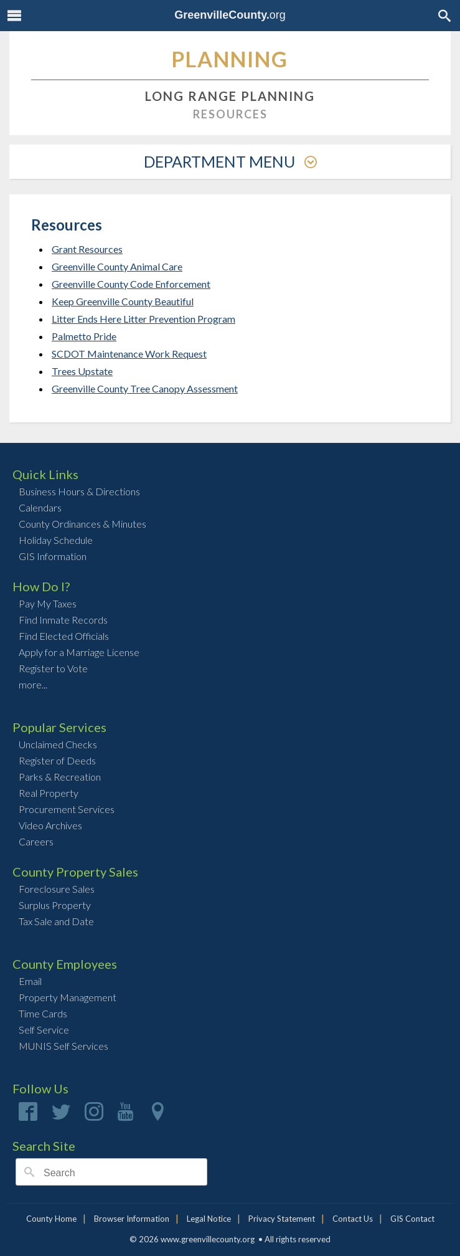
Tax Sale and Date (56, 921)
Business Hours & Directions (79, 491)
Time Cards (43, 1013)
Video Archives (50, 825)
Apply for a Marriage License (79, 652)
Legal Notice (209, 1219)
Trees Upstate (82, 371)
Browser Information (131, 1219)
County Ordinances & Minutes (82, 524)
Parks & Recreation (60, 777)
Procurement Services (67, 809)
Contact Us (352, 1219)
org (230, 15)
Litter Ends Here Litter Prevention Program (143, 319)
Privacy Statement (281, 1219)
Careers (36, 841)
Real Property (48, 793)
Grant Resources (87, 249)
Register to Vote (53, 668)
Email (30, 981)
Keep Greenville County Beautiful (123, 301)
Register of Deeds (57, 760)
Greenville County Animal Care (117, 266)
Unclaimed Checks (58, 744)
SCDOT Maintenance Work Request (129, 353)
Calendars (40, 507)
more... (33, 684)
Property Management (67, 997)
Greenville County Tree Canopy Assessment (145, 388)
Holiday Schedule (56, 540)
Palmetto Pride (84, 336)
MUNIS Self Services (63, 1046)
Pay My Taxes (48, 603)
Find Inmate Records (63, 620)
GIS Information (53, 556)
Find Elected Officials (64, 636)
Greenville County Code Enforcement (131, 284)
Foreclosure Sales (57, 889)
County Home (51, 1219)
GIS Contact (412, 1219)
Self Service (44, 1029)
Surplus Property (55, 905)
